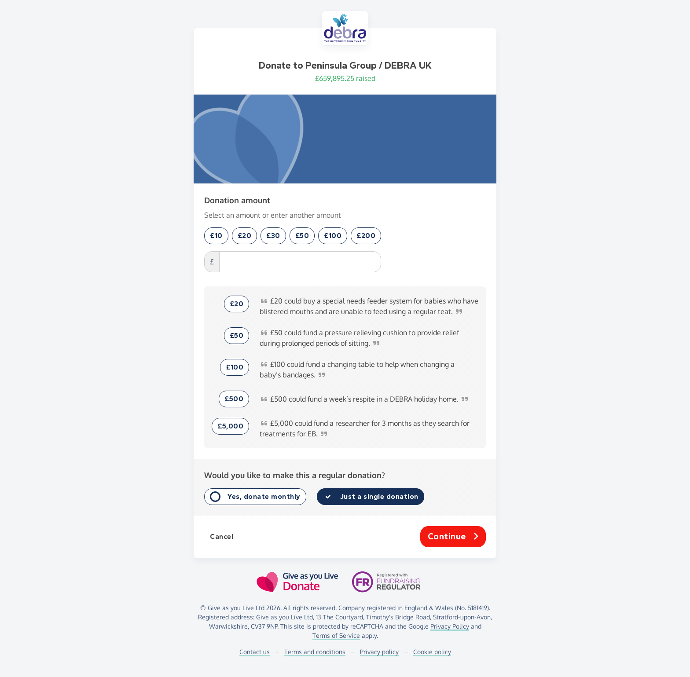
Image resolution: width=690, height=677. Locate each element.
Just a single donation (379, 496)
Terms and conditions (314, 651)
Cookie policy (432, 651)
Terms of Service (336, 635)
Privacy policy (379, 651)
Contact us (254, 651)
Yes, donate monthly (264, 496)
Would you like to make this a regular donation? (294, 475)
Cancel (221, 536)
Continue (453, 536)
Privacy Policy (449, 626)
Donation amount (237, 199)
